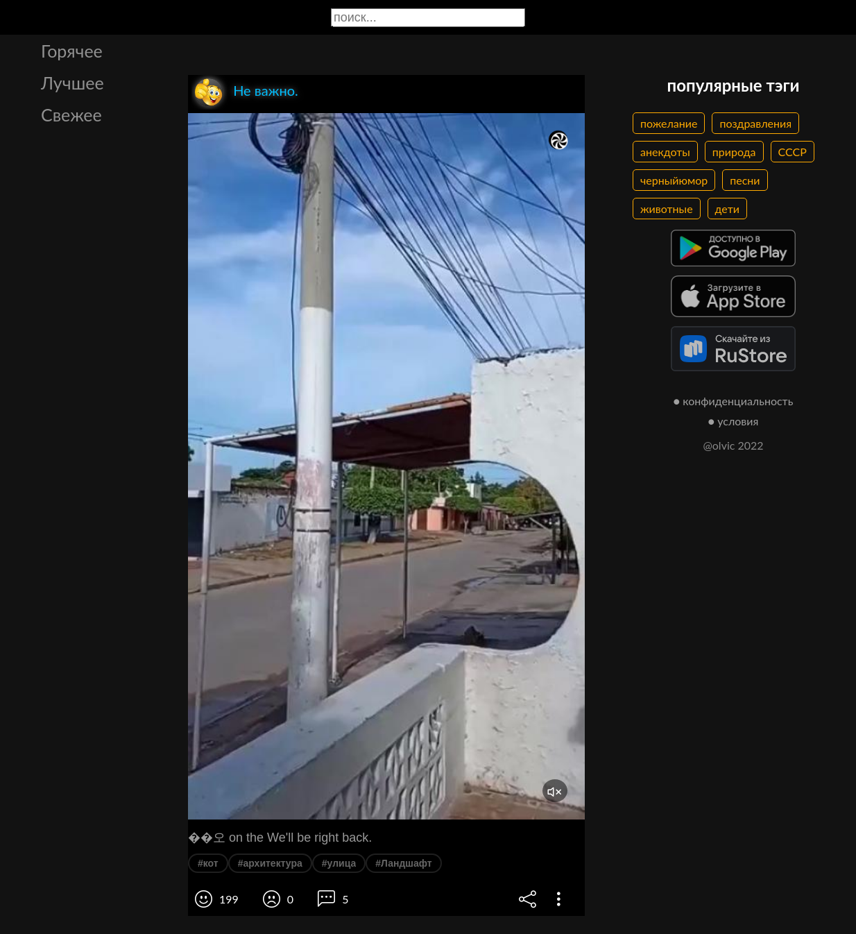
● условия (733, 420)
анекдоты (665, 151)
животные (666, 208)
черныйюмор (674, 180)
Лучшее (72, 82)
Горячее (72, 50)
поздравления (755, 123)
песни (745, 180)
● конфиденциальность (734, 400)
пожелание (668, 123)
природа (734, 151)
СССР (792, 151)
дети (727, 208)
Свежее (71, 114)
